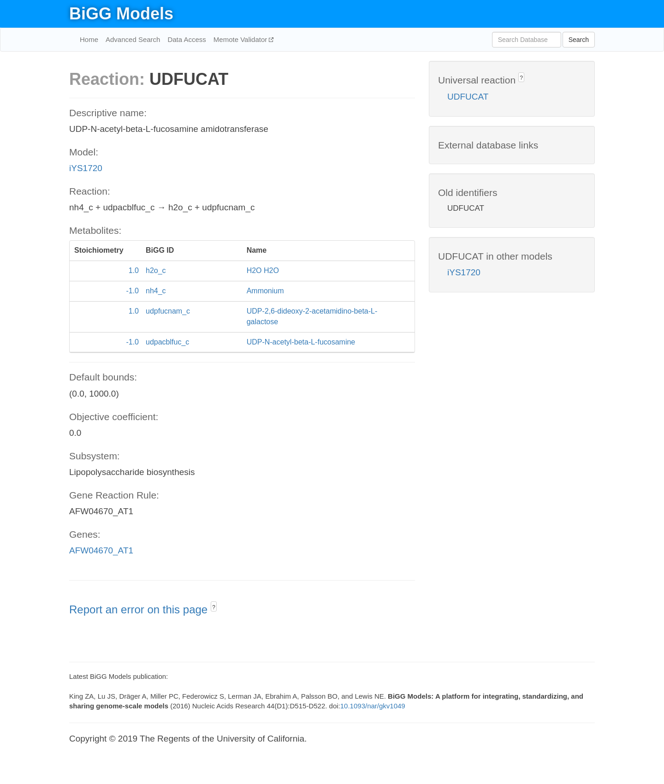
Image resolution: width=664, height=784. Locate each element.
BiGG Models (121, 13)
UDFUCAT (467, 96)
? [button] (213, 607)
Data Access (186, 39)
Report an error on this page (140, 609)
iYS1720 (85, 168)
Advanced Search (133, 39)
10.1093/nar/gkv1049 (372, 706)
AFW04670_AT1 (101, 550)
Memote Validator (241, 39)
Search (579, 39)
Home (89, 39)
